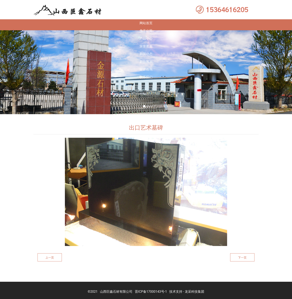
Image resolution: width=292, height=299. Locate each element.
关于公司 (62, 23)
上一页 (49, 254)
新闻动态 (162, 23)
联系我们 (262, 23)
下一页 (242, 254)
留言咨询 (229, 23)
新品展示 (195, 23)
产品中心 (96, 23)
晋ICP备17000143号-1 (151, 288)
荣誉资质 (129, 23)
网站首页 (29, 23)
